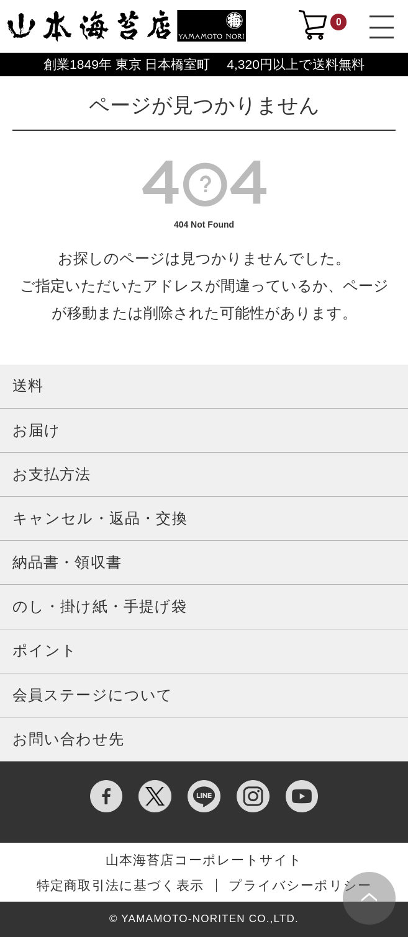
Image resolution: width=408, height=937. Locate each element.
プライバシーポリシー (300, 885)
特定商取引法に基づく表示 (120, 885)
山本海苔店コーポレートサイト (204, 859)
